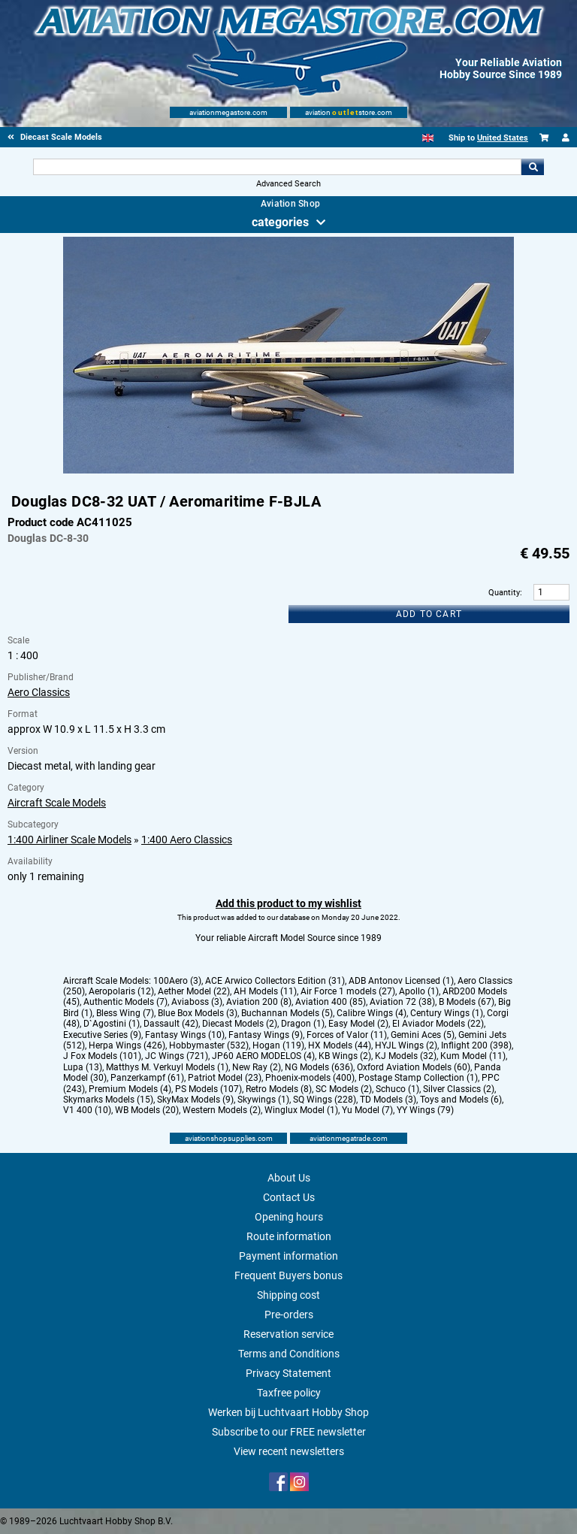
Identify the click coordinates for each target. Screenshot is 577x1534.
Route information (288, 1236)
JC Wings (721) (176, 1056)
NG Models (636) (319, 1067)
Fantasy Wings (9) (265, 1035)
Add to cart (429, 614)
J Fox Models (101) (102, 1056)
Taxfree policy (289, 1393)
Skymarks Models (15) (108, 1099)
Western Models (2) (222, 1110)
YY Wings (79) (425, 1110)
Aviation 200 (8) (259, 1002)
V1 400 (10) (87, 1110)
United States (502, 138)
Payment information (288, 1256)
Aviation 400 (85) (330, 1002)
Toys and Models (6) (461, 1099)
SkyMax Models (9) (195, 1099)
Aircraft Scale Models (57, 803)
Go (532, 167)
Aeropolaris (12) (121, 991)
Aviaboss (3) (196, 1002)
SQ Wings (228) (324, 1099)
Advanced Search (288, 184)
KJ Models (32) (406, 1056)
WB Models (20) (147, 1110)
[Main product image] (288, 470)
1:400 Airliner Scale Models (69, 840)
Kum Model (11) (473, 1056)
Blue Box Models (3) (197, 1013)
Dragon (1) (303, 1023)
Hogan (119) (278, 1045)
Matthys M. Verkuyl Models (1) (167, 1067)
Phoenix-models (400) (310, 1078)
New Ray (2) (256, 1067)
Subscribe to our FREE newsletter (289, 1432)
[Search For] (277, 167)
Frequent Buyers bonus (288, 1275)
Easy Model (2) (358, 1023)
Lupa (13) (82, 1067)
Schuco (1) (397, 1089)
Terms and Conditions (289, 1354)
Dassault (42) (170, 1023)
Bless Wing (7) (125, 1013)
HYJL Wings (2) (406, 1045)
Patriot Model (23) (224, 1078)
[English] (428, 138)
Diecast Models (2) (239, 1023)
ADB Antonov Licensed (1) (401, 981)
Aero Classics (39, 692)
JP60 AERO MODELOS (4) (263, 1056)
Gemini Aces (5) (423, 1035)
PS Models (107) (208, 1089)
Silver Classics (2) (458, 1089)
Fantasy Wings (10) (185, 1035)
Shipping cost (288, 1295)
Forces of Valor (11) (347, 1035)
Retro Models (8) (279, 1089)
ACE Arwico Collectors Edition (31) (275, 981)
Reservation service (288, 1334)
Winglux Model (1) (301, 1110)
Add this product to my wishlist (288, 903)
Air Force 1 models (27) (348, 991)
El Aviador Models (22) (438, 1023)
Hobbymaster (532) (209, 1045)
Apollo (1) (419, 991)
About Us (288, 1178)
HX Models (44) (339, 1045)
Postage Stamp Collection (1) (418, 1078)
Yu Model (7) (367, 1110)
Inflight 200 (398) (476, 1045)
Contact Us (289, 1197)
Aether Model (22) (194, 991)
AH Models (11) (265, 991)
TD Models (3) (388, 1099)
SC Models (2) (344, 1089)
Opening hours (289, 1217)
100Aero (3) (177, 981)
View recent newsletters (289, 1451)
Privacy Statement (288, 1373)
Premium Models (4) (130, 1089)
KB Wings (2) (345, 1056)
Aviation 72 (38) (402, 1002)
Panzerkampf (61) (147, 1078)
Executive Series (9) (102, 1035)
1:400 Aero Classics (186, 840)
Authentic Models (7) (125, 1002)
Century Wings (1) (446, 1013)
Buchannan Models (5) (287, 1013)
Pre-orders (288, 1315)
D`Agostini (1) (111, 1023)
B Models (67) (466, 1002)
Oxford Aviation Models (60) (413, 1067)
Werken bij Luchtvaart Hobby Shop (288, 1412)
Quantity (504, 593)
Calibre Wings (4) (371, 1013)
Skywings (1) (263, 1099)
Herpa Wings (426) (127, 1045)
